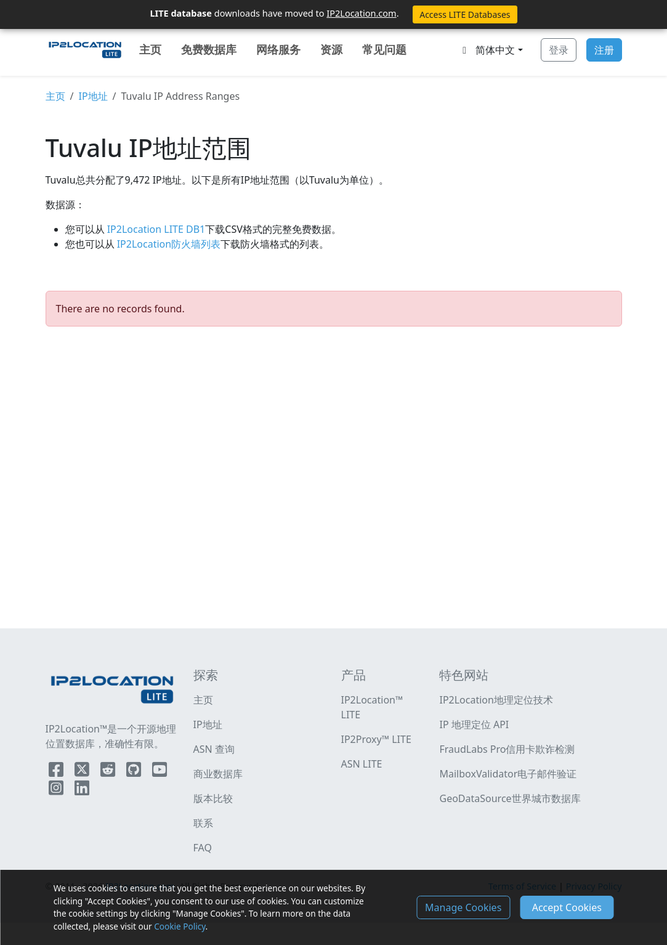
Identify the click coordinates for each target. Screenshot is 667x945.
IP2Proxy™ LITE (376, 739)
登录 (558, 50)
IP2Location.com (361, 13)
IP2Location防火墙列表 (168, 244)
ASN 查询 (214, 749)
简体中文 (486, 50)
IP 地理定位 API (474, 724)
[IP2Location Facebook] (57, 772)
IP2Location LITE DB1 (155, 229)
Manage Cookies (463, 907)
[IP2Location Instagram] (57, 790)
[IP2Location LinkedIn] (81, 790)
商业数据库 (218, 774)
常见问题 (384, 49)
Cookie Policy (179, 926)
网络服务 (278, 49)
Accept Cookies (567, 907)
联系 (203, 823)
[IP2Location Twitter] (83, 772)
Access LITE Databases (464, 14)
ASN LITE (361, 764)
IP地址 (92, 96)
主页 (150, 49)
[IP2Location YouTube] (159, 772)
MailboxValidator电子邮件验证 (507, 774)
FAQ (202, 847)
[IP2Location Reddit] (109, 772)
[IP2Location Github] (135, 772)
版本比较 (213, 798)
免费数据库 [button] (208, 49)
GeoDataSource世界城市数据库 (509, 798)
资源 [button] (331, 49)
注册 (604, 50)
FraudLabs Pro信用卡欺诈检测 (507, 749)
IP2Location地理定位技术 (495, 700)
